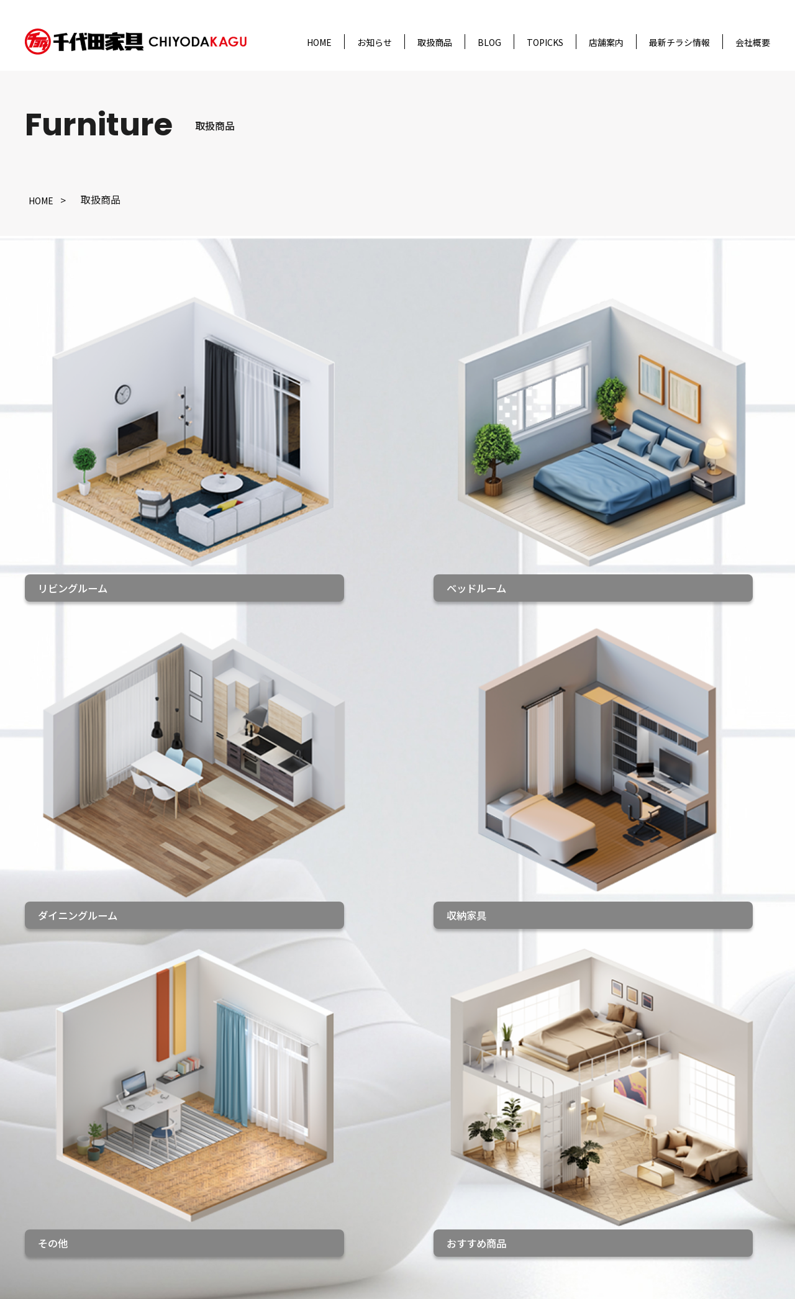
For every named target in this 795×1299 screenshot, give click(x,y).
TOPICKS (545, 42)
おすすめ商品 (237, 1202)
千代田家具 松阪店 (372, 1159)
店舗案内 (606, 42)
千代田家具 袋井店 (372, 1136)
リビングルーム (242, 1115)
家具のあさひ (358, 1224)
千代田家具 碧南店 (372, 1202)
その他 (222, 1224)
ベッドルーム (237, 1136)
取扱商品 (434, 42)
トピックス (112, 1182)
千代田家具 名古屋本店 (382, 1115)
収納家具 (227, 1181)
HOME (319, 42)
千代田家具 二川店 (372, 1181)
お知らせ (374, 42)
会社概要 (752, 42)
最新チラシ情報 (679, 42)
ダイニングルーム (247, 1159)
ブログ (102, 1161)
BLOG (489, 42)
